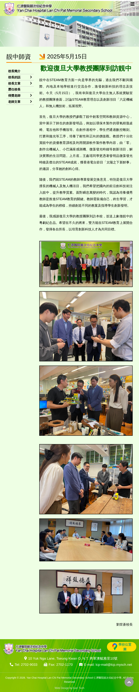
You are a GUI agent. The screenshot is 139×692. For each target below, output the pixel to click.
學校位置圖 (121, 646)
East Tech (78, 687)
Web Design (62, 687)
